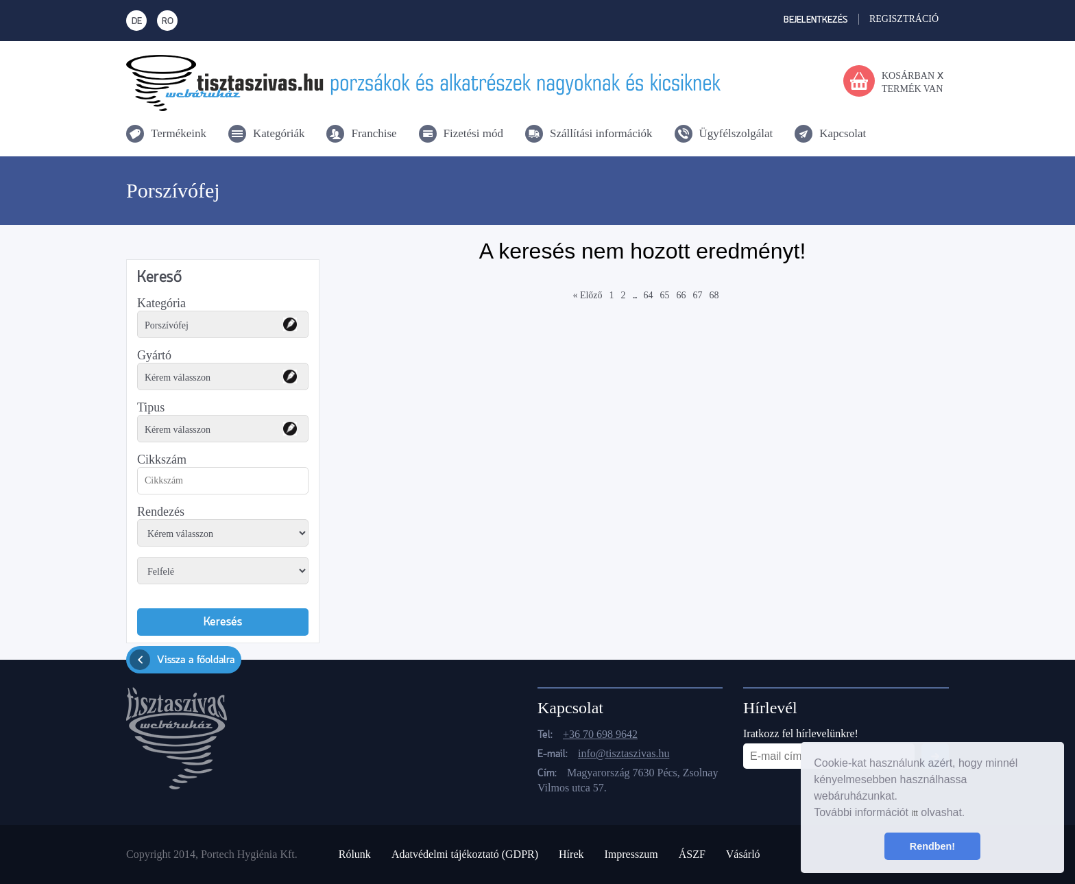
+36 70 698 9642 (600, 734)
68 (714, 295)
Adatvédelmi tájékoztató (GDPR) (464, 854)
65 (665, 295)
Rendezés (160, 511)
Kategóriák (279, 133)
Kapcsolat (842, 133)
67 (698, 295)
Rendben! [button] (932, 846)
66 (681, 295)
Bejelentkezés (816, 20)
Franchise (373, 133)
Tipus (151, 407)
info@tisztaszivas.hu (623, 753)
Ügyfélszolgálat (736, 133)
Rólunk (355, 854)
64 (648, 295)
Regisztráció (904, 19)
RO (167, 21)
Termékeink (178, 133)
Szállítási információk (601, 133)
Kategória (161, 303)
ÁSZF (692, 854)
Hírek (571, 854)
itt (914, 813)
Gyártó (154, 355)
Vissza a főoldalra (182, 659)
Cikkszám (161, 459)
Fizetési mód (473, 133)
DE (137, 21)
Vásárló (743, 854)
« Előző (587, 295)
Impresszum (630, 854)
